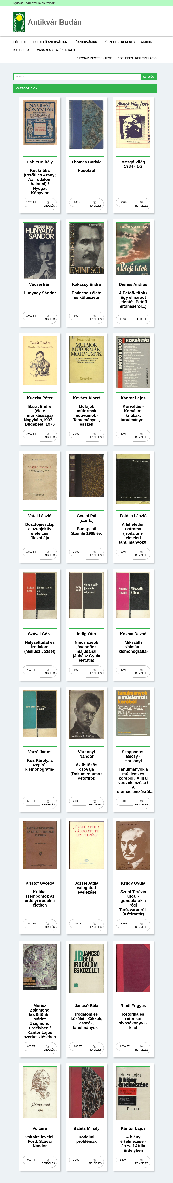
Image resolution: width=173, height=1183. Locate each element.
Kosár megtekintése (94, 58)
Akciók (146, 42)
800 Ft (78, 202)
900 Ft (124, 202)
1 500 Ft (124, 319)
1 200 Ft (31, 202)
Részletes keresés (119, 42)
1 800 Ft (31, 551)
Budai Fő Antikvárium (50, 42)
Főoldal (20, 42)
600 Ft (124, 433)
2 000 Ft (78, 801)
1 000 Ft (31, 315)
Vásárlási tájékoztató (56, 50)
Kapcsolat (22, 50)
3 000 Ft (31, 433)
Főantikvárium (85, 42)
